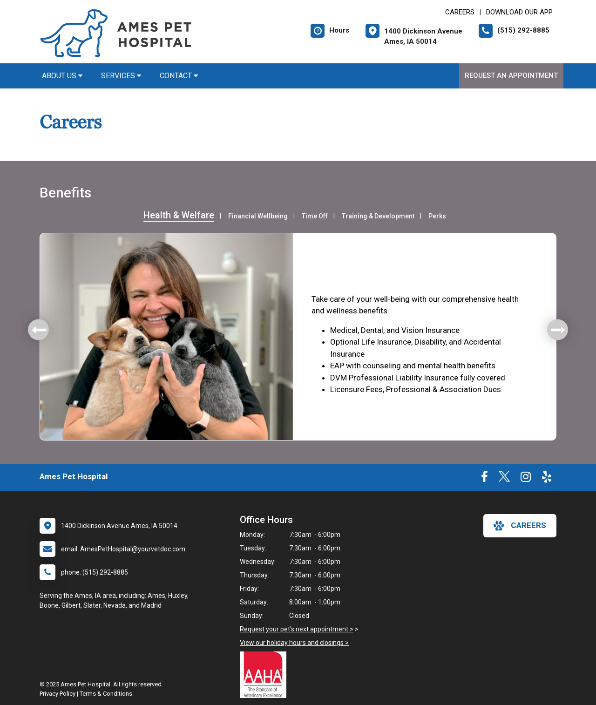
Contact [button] (179, 75)
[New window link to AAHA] (265, 674)
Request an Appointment (511, 75)
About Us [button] (62, 75)
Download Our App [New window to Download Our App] (519, 12)
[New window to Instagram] (525, 478)
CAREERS (459, 12)
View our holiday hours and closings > (294, 642)
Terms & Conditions (106, 693)
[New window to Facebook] (484, 478)
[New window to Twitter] (504, 478)
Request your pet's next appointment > (296, 629)
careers (520, 526)
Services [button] (121, 75)
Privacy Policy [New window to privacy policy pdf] (57, 693)
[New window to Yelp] (546, 478)
